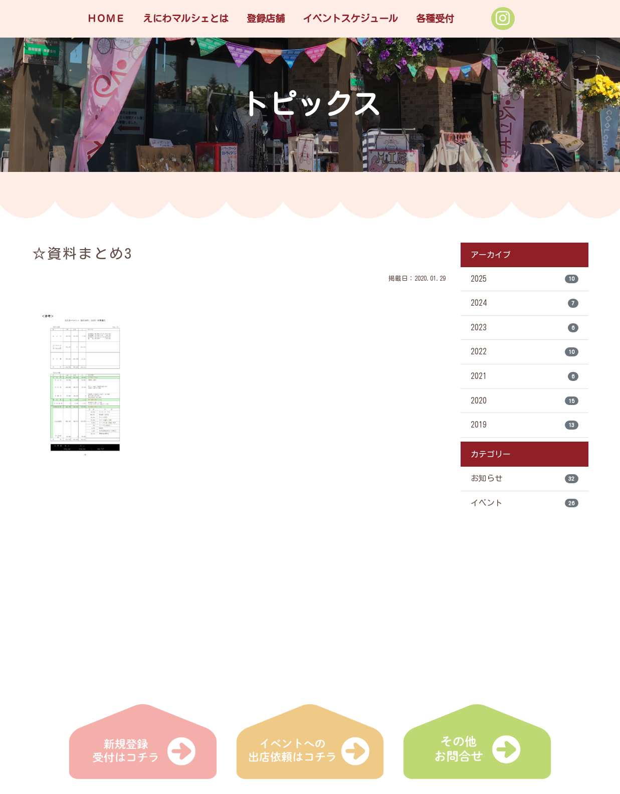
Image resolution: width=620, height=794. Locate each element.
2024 (524, 303)
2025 (524, 279)
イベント (524, 504)
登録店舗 (266, 18)
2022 (524, 352)
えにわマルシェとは (186, 18)
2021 (524, 377)
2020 (524, 402)
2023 (524, 328)
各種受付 (435, 18)
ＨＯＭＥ (106, 18)
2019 (524, 426)
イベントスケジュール (350, 18)
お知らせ (524, 480)
